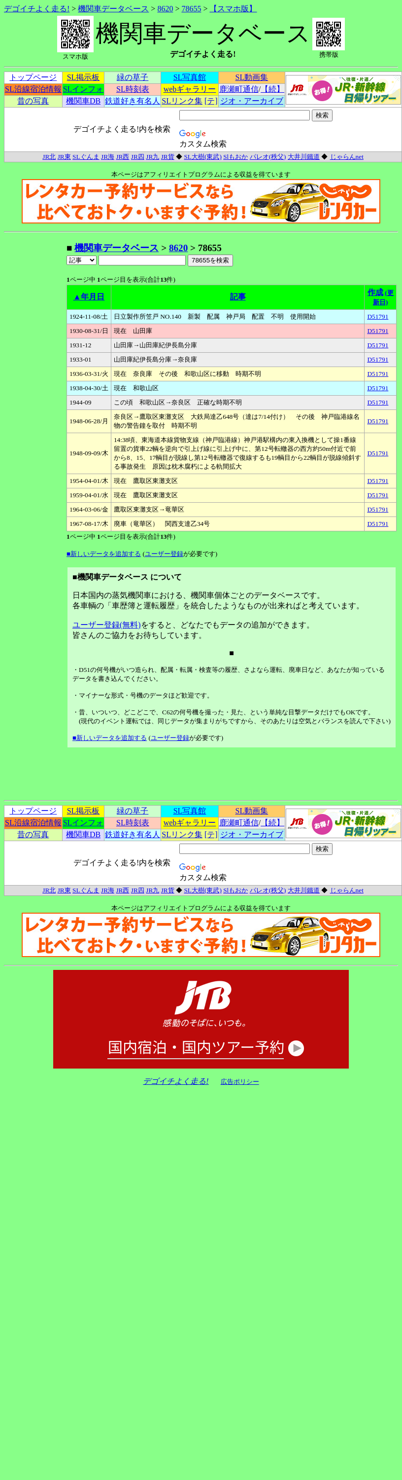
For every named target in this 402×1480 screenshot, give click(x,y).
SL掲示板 (83, 77)
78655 (191, 8)
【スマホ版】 (233, 8)
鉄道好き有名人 (132, 101)
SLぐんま (86, 156)
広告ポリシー (240, 1081)
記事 (238, 297)
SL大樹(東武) (202, 156)
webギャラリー (190, 89)
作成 (375, 292)
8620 (165, 8)
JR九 (152, 156)
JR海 (107, 156)
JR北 (49, 156)
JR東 (64, 156)
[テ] (211, 101)
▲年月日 (89, 297)
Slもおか (235, 156)
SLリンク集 (182, 101)
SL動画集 (251, 77)
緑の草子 (132, 77)
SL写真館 (189, 77)
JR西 (122, 156)
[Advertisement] (35, 390)
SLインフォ (83, 89)
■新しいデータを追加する (104, 553)
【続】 (272, 89)
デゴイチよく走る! (36, 8)
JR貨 (167, 156)
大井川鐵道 (304, 156)
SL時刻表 (132, 89)
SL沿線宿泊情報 (33, 89)
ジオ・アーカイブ (251, 101)
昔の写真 (33, 101)
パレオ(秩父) (268, 156)
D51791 (377, 316)
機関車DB (83, 101)
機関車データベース (113, 8)
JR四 (137, 156)
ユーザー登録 (164, 553)
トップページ (33, 77)
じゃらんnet (347, 156)
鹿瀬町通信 (239, 89)
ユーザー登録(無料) (106, 625)
